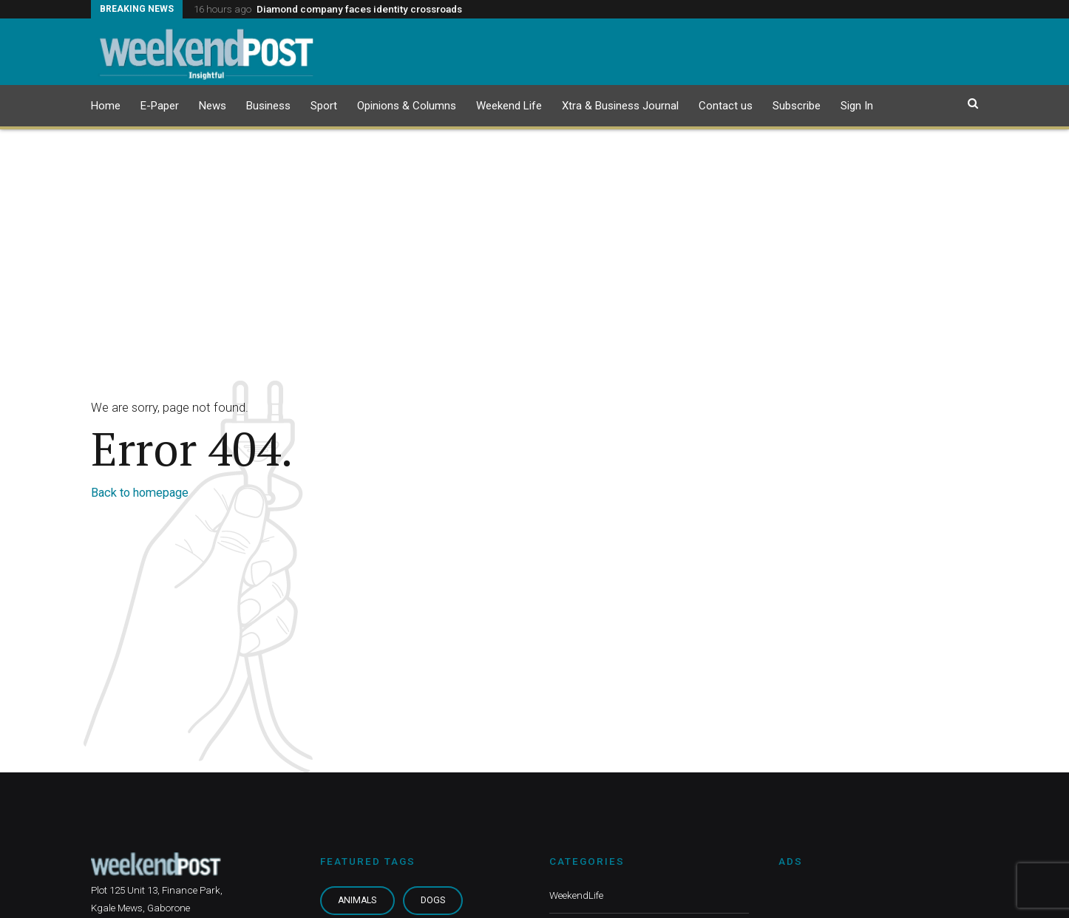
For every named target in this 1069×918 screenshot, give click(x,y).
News (212, 105)
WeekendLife (576, 895)
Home (106, 105)
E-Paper (159, 105)
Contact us (726, 105)
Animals (357, 900)
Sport (323, 105)
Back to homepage (140, 493)
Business (268, 105)
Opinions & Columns (406, 105)
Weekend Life (509, 105)
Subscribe (797, 105)
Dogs (433, 900)
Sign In (857, 105)
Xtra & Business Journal (620, 105)
